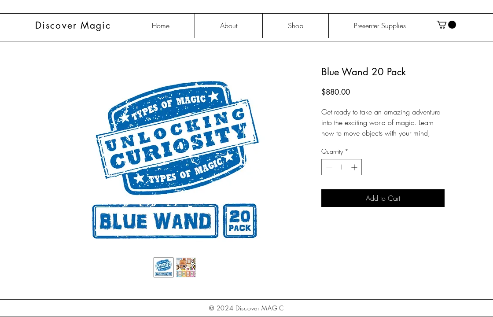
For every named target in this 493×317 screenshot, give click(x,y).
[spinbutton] (342, 167)
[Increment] (355, 167)
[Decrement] (328, 167)
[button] (446, 25)
